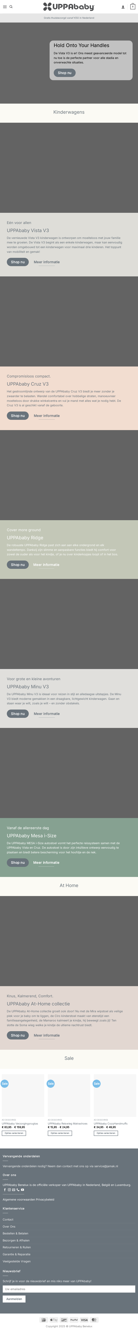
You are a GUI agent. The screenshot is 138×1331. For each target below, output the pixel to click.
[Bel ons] (18, 1190)
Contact (8, 1219)
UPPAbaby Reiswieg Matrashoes (68, 1123)
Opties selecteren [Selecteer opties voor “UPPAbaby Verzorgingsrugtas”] (14, 1133)
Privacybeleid (45, 1199)
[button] (5, 6)
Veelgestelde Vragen (17, 1261)
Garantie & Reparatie (16, 1254)
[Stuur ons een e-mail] (13, 1190)
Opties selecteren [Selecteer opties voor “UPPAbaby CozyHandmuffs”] (106, 1133)
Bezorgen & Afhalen (16, 1240)
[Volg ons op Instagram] (9, 1190)
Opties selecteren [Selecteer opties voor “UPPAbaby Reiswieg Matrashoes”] (60, 1133)
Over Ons (9, 1226)
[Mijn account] (123, 7)
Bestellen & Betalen (15, 1233)
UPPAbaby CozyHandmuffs (111, 1123)
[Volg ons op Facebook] (4, 1190)
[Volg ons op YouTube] (22, 1190)
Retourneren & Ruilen (17, 1247)
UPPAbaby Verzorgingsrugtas (20, 1123)
